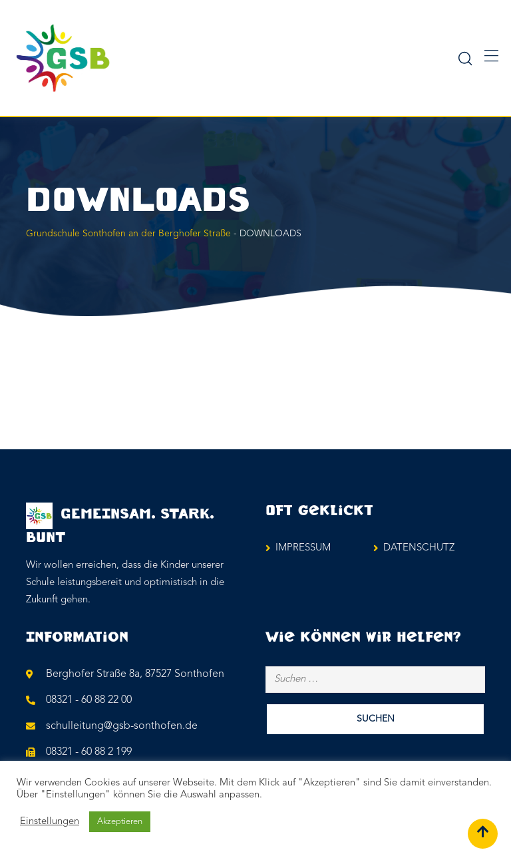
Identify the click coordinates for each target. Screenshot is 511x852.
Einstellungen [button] (49, 822)
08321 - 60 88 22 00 (89, 700)
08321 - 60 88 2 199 (89, 752)
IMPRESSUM (303, 548)
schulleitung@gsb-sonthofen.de (122, 726)
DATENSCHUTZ (418, 548)
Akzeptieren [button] (119, 821)
